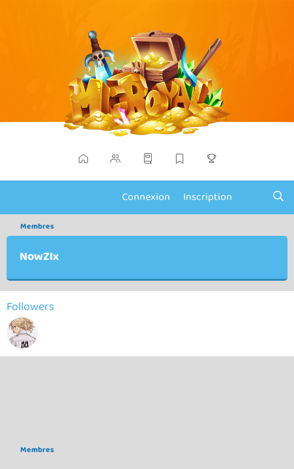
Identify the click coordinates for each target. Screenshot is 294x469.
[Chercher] (278, 197)
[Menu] (18, 197)
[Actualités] (252, 197)
